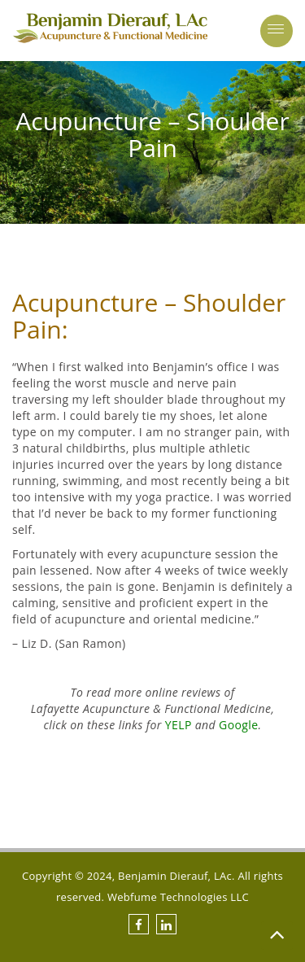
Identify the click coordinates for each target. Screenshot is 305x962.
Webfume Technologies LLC (178, 897)
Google (238, 724)
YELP (178, 724)
